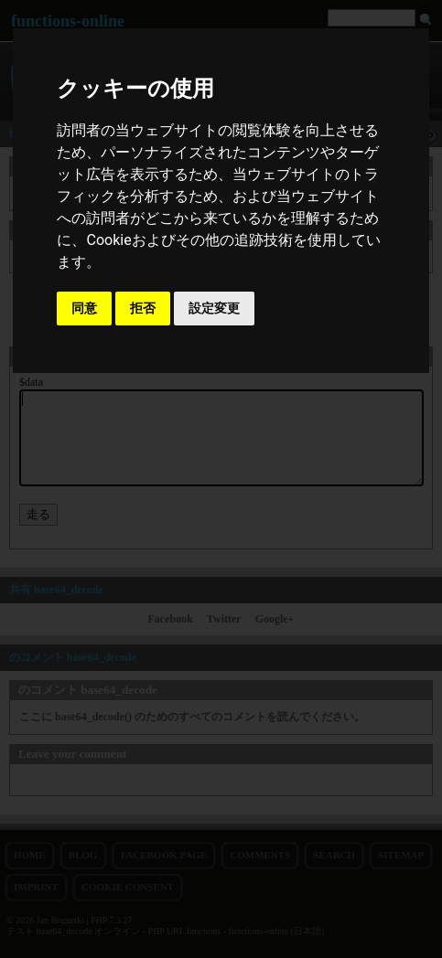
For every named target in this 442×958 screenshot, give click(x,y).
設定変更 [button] (214, 308)
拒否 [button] (143, 308)
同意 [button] (84, 308)
